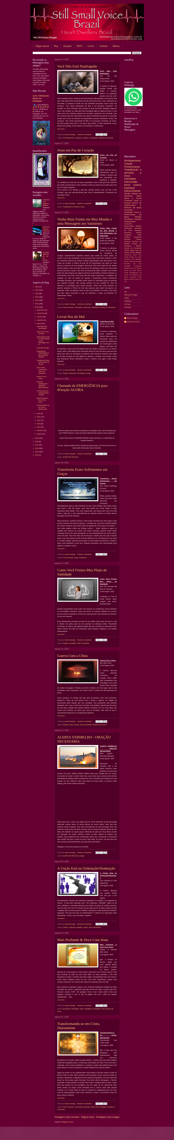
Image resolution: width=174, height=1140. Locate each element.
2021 (37, 304)
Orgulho (65, 643)
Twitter (126, 298)
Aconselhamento (68, 138)
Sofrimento (83, 558)
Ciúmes (65, 927)
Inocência (127, 259)
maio (39, 420)
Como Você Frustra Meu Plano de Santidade (42, 370)
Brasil (139, 277)
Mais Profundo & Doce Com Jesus (82, 940)
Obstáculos (127, 255)
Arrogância (133, 277)
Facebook (127, 307)
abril (38, 424)
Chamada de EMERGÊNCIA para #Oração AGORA (82, 387)
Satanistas (95, 307)
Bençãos (127, 239)
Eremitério (128, 219)
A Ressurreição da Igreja (132, 214)
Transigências (133, 272)
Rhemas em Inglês (130, 295)
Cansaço (78, 138)
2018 (37, 441)
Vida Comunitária (83, 643)
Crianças (127, 241)
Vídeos (126, 250)
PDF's (80, 46)
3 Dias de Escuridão (135, 261)
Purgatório (128, 235)
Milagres (138, 252)
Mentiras (138, 259)
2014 (37, 455)
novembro (40, 313)
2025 (37, 290)
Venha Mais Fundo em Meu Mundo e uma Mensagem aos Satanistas (84, 221)
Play (56, 46)
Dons (136, 200)
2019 (37, 438)
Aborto (132, 250)
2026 (37, 287)
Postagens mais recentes (67, 1117)
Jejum (81, 1009)
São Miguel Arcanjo (83, 373)
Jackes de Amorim (133, 322)
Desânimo (101, 138)
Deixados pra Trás (132, 263)
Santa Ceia (87, 307)
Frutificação (137, 266)
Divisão (138, 233)
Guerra (76, 725)
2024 (37, 293)
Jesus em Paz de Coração (75, 150)
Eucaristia (86, 1107)
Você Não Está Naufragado (77, 66)
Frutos (132, 252)
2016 (37, 448)
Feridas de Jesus (135, 257)
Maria (139, 196)
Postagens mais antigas (107, 1117)
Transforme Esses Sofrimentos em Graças (43, 362)
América (65, 725)
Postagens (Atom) (67, 1122)
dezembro (40, 310)
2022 (37, 300)
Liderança (72, 927)
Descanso (109, 138)
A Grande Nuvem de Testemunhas (132, 202)
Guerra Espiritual (86, 725)
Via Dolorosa (133, 275)
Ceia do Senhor (68, 307)
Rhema (116, 46)
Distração (138, 230)
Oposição (131, 279)
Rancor (139, 268)
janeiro (39, 434)
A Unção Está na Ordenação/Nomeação (86, 868)
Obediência (88, 1009)
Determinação (129, 226)
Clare (139, 235)
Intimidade (75, 1009)
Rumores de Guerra (100, 725)
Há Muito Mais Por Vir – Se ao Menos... (46, 256)
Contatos (103, 46)
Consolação (93, 138)
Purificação (128, 228)
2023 (37, 297)
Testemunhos (130, 221)
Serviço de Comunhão (107, 307)
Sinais (126, 261)
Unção (85, 927)
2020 (37, 307)
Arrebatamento (132, 160)
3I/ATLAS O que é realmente (46, 229)
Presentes (128, 210)
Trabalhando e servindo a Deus (73, 207)
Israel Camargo (132, 318)
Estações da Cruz (130, 268)
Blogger (106, 1135)
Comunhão (78, 307)
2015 (37, 452)
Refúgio (138, 217)
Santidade (72, 643)
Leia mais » (61, 129)
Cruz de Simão (68, 558)
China (71, 725)
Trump (136, 212)
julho (39, 413)
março (39, 427)
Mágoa (126, 279)
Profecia (127, 237)
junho (39, 417)
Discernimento (132, 190)
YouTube (127, 304)
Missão (127, 193)
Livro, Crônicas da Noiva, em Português (41, 98)
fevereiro (40, 430)
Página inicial (42, 46)
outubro (40, 317)
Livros (91, 46)
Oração (65, 373)
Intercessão (130, 181)
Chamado (128, 200)
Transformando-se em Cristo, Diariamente (43, 407)
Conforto (85, 138)
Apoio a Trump (132, 198)
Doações (67, 46)
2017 (37, 445)
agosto (39, 323)
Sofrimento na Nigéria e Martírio (46, 202)
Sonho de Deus (130, 270)
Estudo (138, 239)
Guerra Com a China (72, 656)
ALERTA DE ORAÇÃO (70, 457)
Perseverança (132, 166)
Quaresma (72, 373)
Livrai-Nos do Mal (71, 317)
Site (125, 292)
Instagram (127, 301)
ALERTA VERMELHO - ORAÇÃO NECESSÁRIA (43, 384)
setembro (40, 320)
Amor (127, 184)
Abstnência (66, 1009)
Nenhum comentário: (84, 134)
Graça (76, 558)
